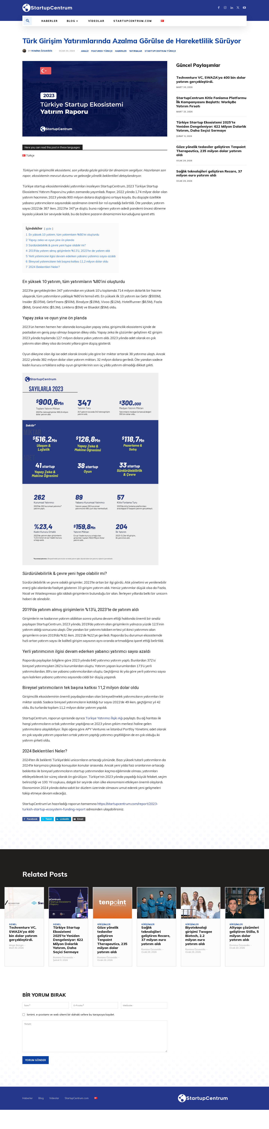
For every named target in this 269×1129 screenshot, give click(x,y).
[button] (28, 21)
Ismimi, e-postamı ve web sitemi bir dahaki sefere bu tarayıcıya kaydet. (71, 1014)
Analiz (85, 51)
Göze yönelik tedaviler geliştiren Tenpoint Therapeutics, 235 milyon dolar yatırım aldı (211, 151)
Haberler (121, 51)
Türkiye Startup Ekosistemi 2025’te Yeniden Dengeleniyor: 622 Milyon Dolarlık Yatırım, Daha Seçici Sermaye (211, 126)
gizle (48, 228)
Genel (13, 925)
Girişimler (104, 925)
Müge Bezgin (16, 945)
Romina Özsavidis (41, 51)
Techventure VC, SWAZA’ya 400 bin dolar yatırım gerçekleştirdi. (211, 79)
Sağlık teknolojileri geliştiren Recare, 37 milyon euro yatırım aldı (209, 173)
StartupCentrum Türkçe (160, 51)
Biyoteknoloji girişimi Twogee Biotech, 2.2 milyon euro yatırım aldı (198, 935)
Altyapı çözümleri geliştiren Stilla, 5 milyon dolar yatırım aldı (244, 933)
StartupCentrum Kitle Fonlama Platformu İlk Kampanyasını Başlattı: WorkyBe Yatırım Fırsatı (211, 102)
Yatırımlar (135, 51)
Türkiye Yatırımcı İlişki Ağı (104, 718)
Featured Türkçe (101, 51)
